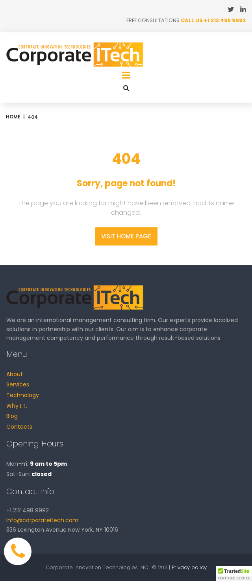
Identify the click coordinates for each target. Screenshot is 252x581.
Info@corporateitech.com (42, 520)
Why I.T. (16, 406)
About (14, 374)
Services (17, 385)
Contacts (19, 427)
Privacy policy (189, 567)
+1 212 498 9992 (225, 20)
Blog (12, 416)
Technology (22, 395)
